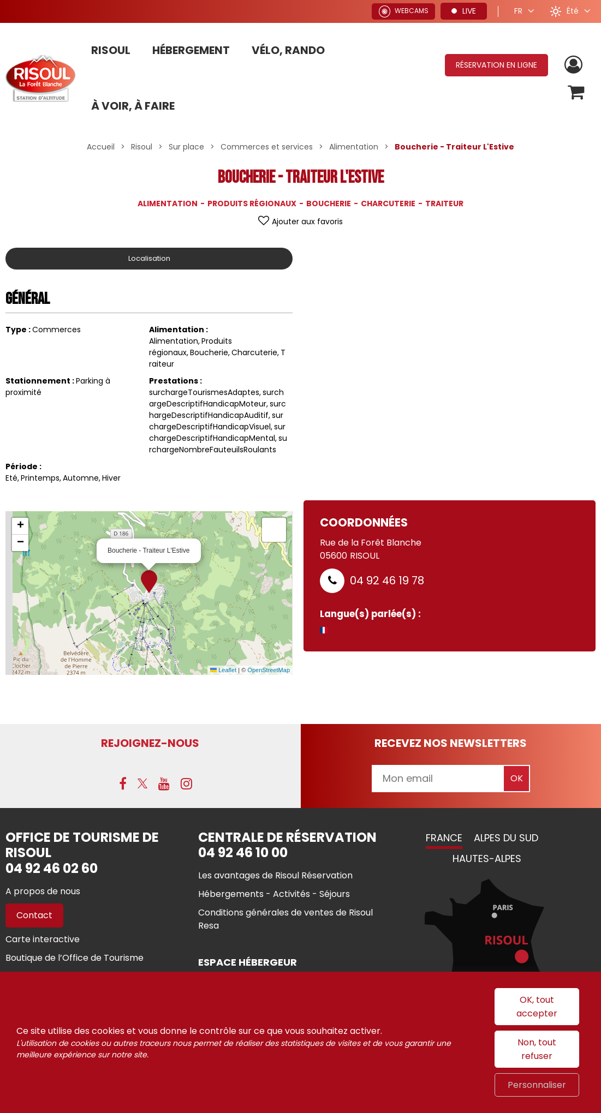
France (444, 838)
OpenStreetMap (268, 670)
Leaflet (223, 670)
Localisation (149, 258)
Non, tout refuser (536, 1049)
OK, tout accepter (536, 1007)
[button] (576, 93)
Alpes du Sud (506, 838)
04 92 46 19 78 (387, 580)
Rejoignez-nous (150, 743)
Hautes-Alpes (487, 859)
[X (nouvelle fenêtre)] (142, 784)
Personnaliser (537, 1085)
